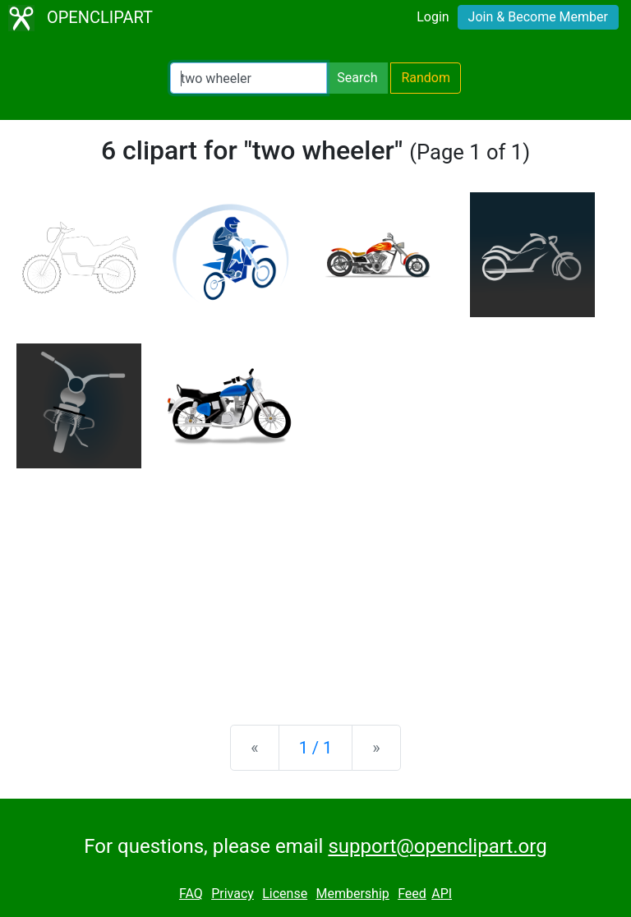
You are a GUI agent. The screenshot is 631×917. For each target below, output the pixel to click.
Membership (352, 893)
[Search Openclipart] (248, 78)
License (284, 893)
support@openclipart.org (437, 846)
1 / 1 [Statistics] (316, 748)
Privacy (232, 893)
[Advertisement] (315, 583)
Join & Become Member (538, 17)
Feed (412, 893)
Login (433, 17)
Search (357, 77)
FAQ (191, 893)
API (441, 893)
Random (425, 77)
